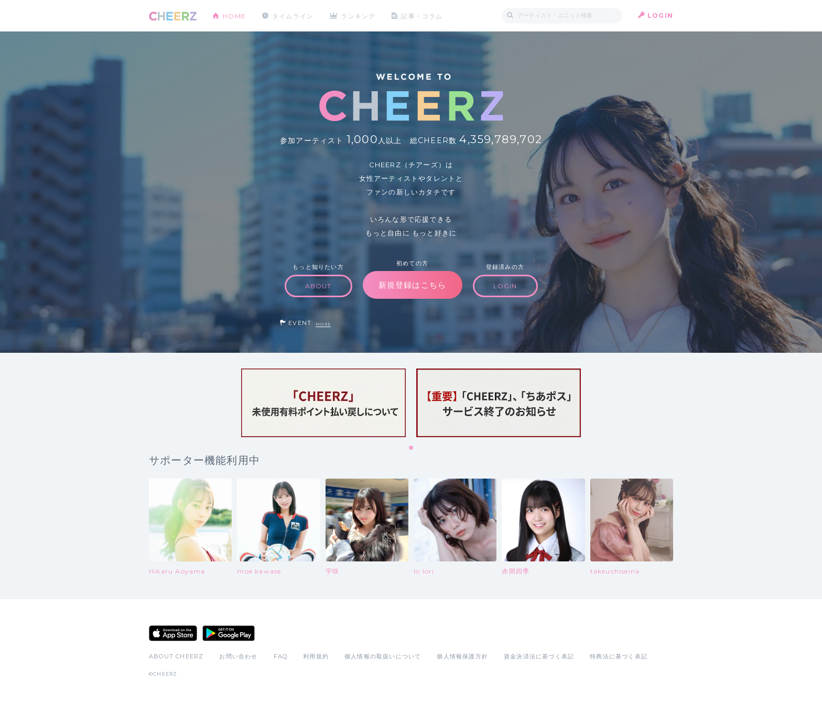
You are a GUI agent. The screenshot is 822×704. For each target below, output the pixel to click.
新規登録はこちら (412, 285)
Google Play (228, 633)
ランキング (359, 15)
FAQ (281, 656)
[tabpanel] (323, 403)
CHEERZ (173, 16)
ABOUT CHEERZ (176, 656)
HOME (234, 15)
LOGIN (660, 15)
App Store (173, 633)
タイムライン (292, 15)
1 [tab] (411, 448)
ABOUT (318, 286)
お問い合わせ (238, 656)
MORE (323, 324)
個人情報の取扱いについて (382, 656)
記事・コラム (423, 15)
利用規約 (316, 656)
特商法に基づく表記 (618, 656)
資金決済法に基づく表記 (539, 656)
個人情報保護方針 (462, 656)
